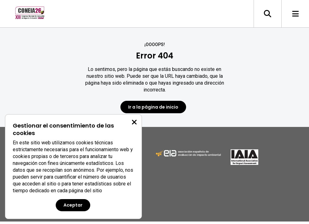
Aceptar (72, 205)
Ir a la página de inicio (153, 107)
